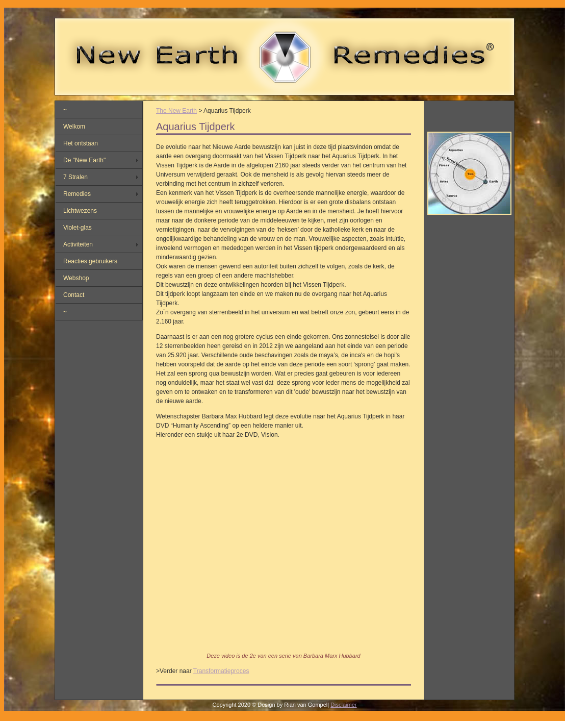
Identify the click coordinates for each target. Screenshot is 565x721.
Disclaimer (343, 705)
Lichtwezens (80, 210)
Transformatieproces (221, 671)
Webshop (76, 278)
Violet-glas (77, 227)
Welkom (74, 126)
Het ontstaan (80, 143)
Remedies (77, 193)
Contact (73, 295)
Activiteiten (78, 244)
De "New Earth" (84, 160)
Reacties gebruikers (90, 261)
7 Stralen (75, 177)
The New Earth (176, 110)
